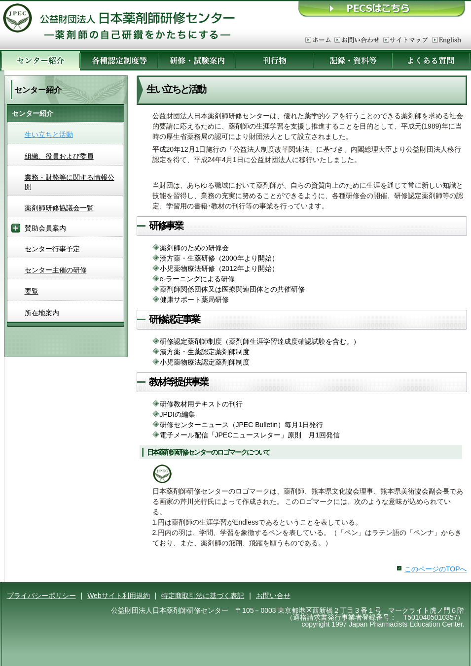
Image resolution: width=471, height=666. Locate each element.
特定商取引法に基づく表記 (202, 595)
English (446, 40)
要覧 (31, 291)
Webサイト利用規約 (118, 595)
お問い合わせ (356, 40)
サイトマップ (405, 40)
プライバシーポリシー (41, 595)
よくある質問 (431, 60)
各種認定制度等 (119, 60)
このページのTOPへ (435, 569)
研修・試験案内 (197, 60)
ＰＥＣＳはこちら (382, 8)
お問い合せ (273, 595)
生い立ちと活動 (49, 134)
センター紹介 (40, 60)
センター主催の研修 (56, 270)
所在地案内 (42, 313)
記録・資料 (353, 60)
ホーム (317, 40)
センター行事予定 (52, 249)
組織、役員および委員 (59, 156)
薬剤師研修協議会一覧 (59, 208)
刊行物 (275, 60)
